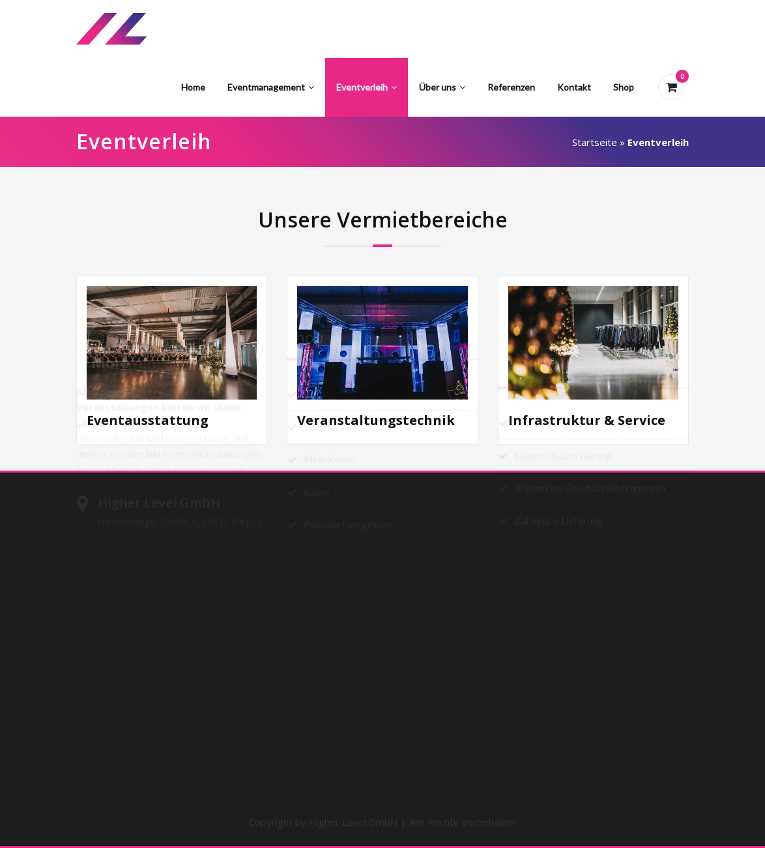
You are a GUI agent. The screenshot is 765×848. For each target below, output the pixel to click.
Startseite (594, 142)
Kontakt (574, 87)
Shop (623, 87)
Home (193, 87)
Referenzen (511, 87)
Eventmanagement (270, 87)
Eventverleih (366, 87)
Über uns (442, 87)
